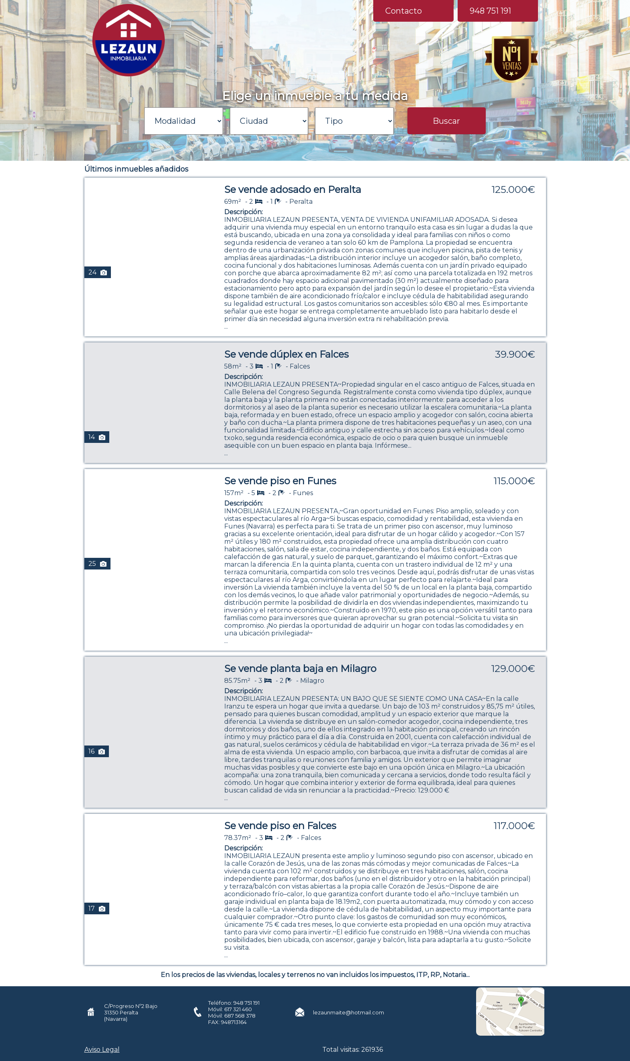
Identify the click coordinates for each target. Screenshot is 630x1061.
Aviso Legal (102, 1049)
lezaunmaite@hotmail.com (348, 1012)
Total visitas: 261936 (352, 1049)
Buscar (446, 121)
